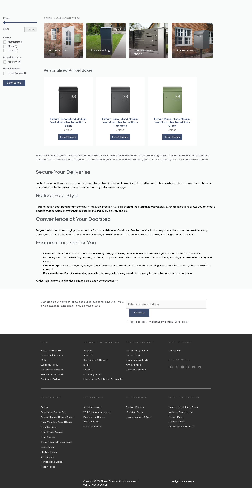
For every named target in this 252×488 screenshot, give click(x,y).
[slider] (4, 22)
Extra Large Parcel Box (53, 407)
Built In (44, 402)
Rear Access (48, 462)
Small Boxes (47, 452)
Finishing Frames (135, 402)
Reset (30, 29)
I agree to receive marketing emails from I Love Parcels (157, 315)
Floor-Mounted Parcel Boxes (56, 417)
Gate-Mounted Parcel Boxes (56, 437)
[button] (20, 42)
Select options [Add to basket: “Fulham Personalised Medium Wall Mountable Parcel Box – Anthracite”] (120, 138)
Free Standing (48, 422)
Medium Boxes (49, 447)
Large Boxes (47, 442)
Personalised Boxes (51, 457)
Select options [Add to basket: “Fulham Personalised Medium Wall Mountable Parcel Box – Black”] (68, 138)
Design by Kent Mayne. (183, 477)
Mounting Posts (134, 407)
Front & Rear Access (52, 427)
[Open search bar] (201, 4)
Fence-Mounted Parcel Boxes (57, 412)
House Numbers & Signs (139, 412)
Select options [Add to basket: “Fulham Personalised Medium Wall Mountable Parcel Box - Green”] (172, 138)
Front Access (48, 432)
